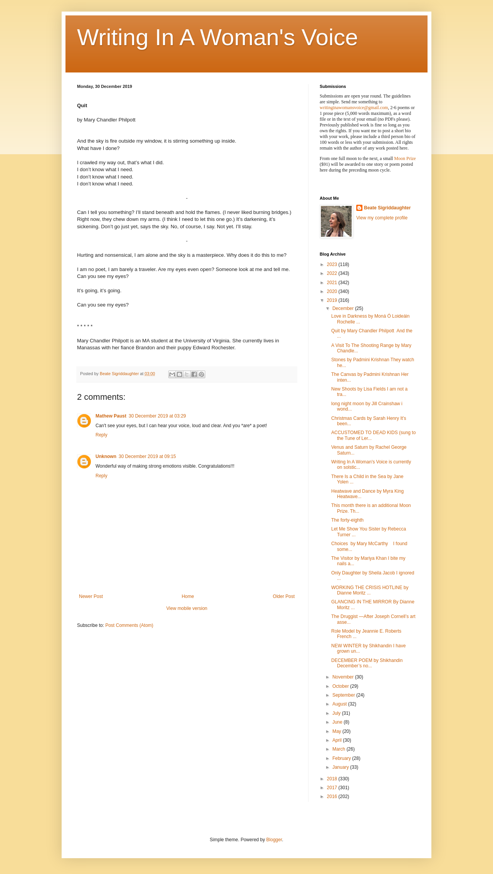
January (341, 767)
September (344, 695)
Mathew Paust (111, 416)
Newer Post (91, 596)
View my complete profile (381, 218)
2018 (333, 778)
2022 (333, 273)
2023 (333, 264)
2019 (333, 300)
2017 (333, 787)
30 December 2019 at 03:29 (157, 416)
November (343, 677)
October (341, 686)
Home (188, 596)
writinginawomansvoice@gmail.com (354, 107)
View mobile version (187, 608)
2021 (333, 282)
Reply (101, 435)
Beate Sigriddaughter (387, 208)
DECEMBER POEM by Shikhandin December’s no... (366, 663)
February (342, 758)
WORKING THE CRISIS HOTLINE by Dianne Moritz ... (369, 590)
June (338, 722)
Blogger (274, 839)
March (339, 749)
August (340, 704)
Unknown (106, 456)
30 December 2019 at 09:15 (147, 456)
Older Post (284, 596)
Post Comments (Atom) (129, 625)
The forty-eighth (347, 520)
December (343, 308)
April (337, 740)
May (337, 731)
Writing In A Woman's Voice (217, 37)
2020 (333, 291)
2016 (333, 796)
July (337, 713)
